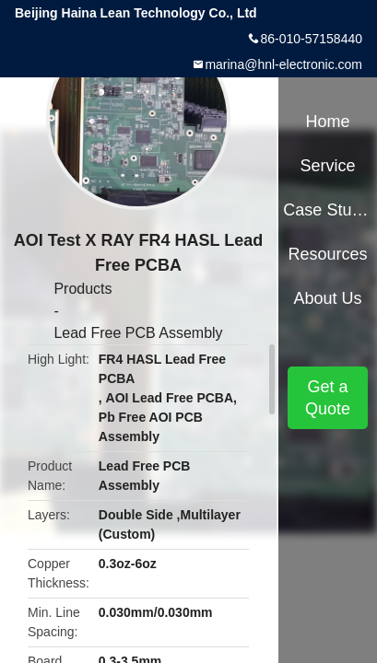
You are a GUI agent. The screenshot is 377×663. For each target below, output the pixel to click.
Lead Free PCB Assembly (137, 333)
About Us (328, 298)
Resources (328, 254)
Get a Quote (327, 398)
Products (82, 289)
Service (328, 166)
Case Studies (327, 210)
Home (328, 121)
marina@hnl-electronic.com (283, 64)
